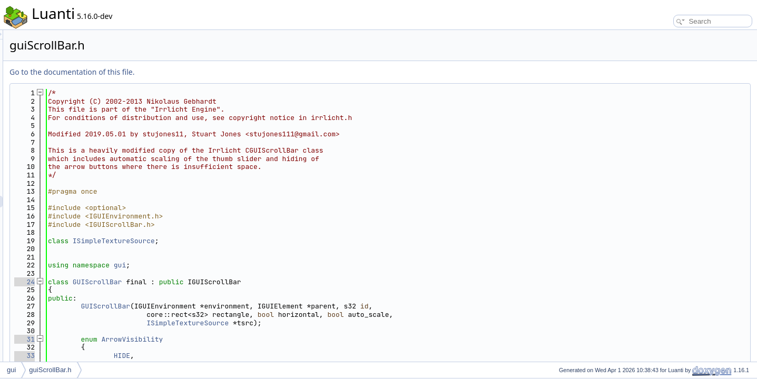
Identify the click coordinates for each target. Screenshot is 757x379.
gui (251, 265)
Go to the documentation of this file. (203, 72)
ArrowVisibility (263, 339)
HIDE (253, 355)
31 (156, 339)
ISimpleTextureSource (245, 240)
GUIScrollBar (229, 281)
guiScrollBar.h (50, 370)
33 (156, 355)
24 (156, 281)
